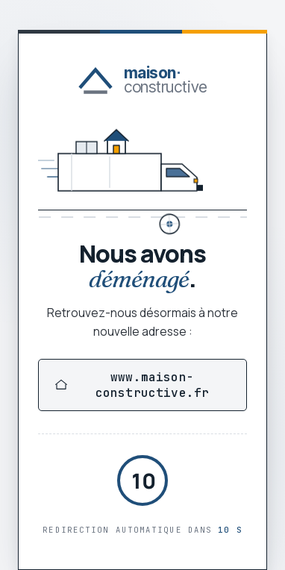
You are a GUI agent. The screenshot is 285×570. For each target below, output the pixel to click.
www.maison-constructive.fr (132, 385)
